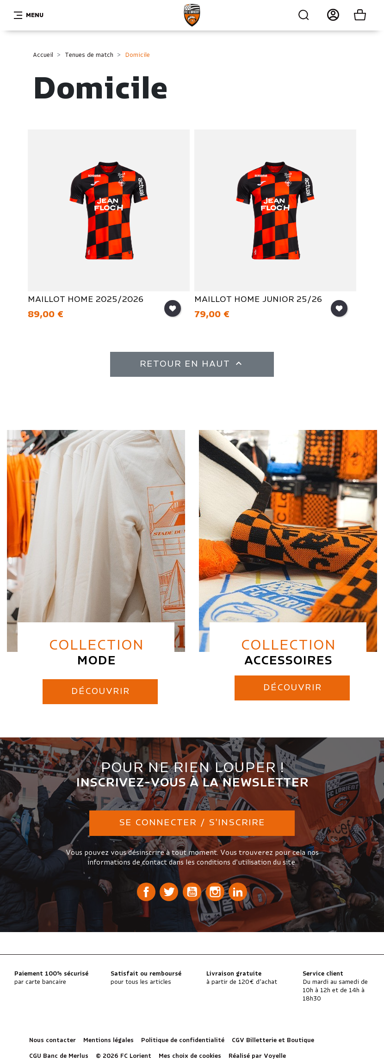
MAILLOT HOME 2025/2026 (86, 299)
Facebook (146, 889)
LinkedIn (238, 889)
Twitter (169, 889)
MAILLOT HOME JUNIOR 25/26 (259, 299)
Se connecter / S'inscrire (192, 820)
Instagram (215, 889)
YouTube (192, 889)
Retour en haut (192, 363)
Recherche (304, 15)
